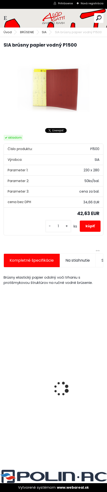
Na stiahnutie (77, 260)
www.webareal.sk (73, 487)
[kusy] (58, 226)
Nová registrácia (92, 3)
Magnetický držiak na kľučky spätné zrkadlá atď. (52, 369)
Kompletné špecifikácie (32, 260)
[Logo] (53, 18)
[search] (98, 17)
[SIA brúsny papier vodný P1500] (53, 88)
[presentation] (6, 380)
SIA (44, 32)
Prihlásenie (65, 3)
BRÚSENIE (27, 32)
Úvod (8, 32)
